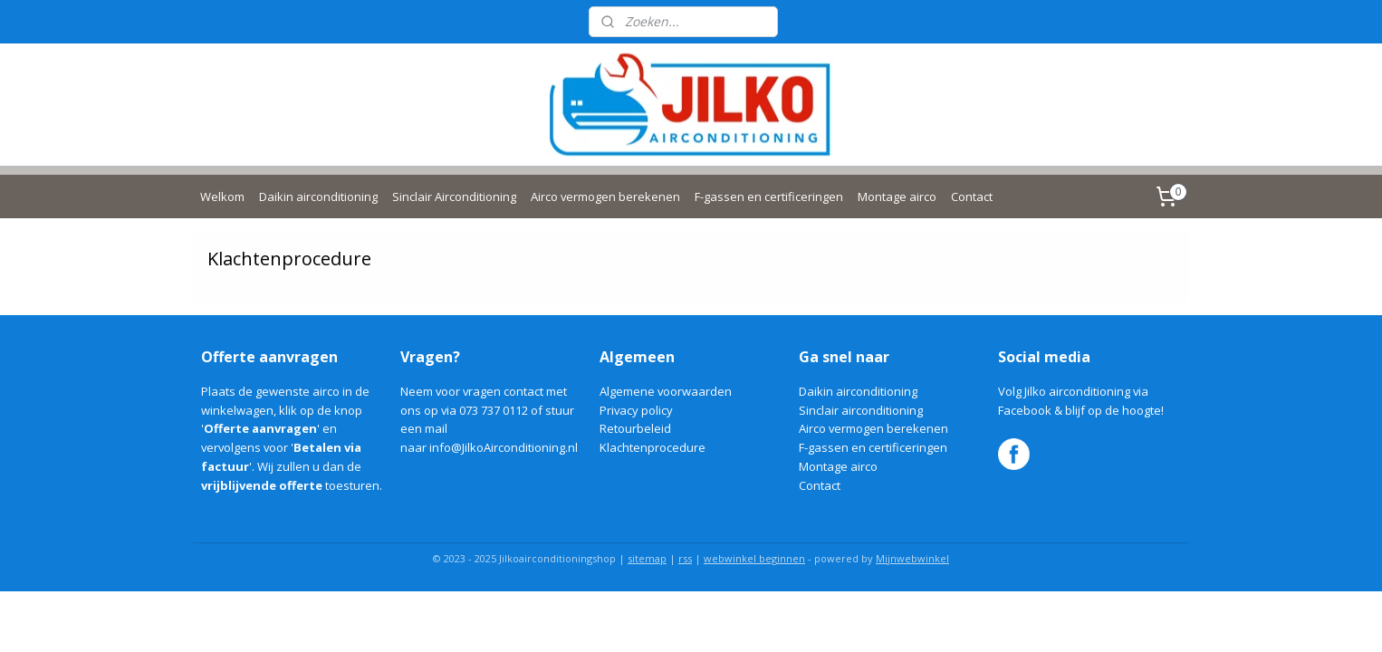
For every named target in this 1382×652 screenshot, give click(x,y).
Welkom (222, 196)
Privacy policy (636, 410)
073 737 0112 (493, 410)
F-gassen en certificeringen (769, 196)
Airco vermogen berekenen (605, 196)
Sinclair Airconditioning (454, 196)
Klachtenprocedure (652, 447)
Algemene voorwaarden (666, 391)
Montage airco (897, 196)
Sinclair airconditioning (861, 410)
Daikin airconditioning (318, 196)
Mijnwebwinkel (912, 558)
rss (685, 558)
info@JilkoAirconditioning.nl (503, 447)
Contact (972, 196)
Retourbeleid (635, 428)
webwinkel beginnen (754, 558)
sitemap (647, 558)
